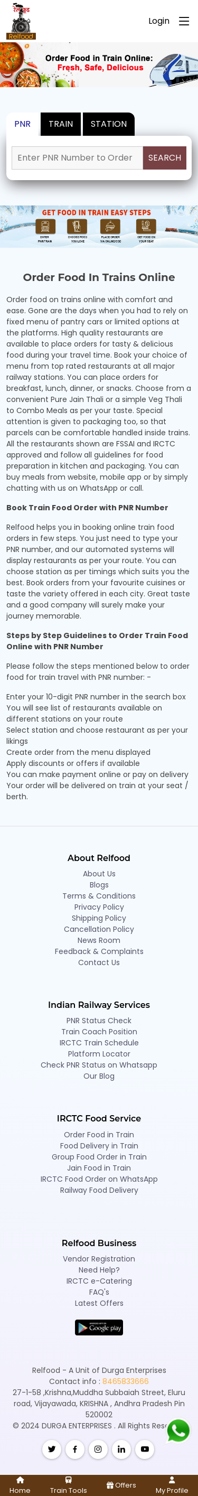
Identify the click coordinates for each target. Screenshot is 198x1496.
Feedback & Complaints (99, 951)
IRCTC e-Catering (99, 1281)
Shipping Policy (99, 918)
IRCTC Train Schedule (99, 1042)
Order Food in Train (99, 1134)
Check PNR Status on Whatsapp (99, 1065)
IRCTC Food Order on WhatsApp (99, 1179)
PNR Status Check (99, 1020)
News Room (99, 940)
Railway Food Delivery (99, 1190)
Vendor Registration (99, 1259)
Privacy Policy (99, 907)
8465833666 (125, 1381)
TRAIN (61, 124)
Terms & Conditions (99, 896)
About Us (99, 873)
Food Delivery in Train (99, 1145)
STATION (109, 124)
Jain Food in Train (99, 1168)
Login (158, 21)
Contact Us (99, 962)
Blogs (99, 885)
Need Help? (99, 1270)
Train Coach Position (99, 1031)
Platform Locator (99, 1054)
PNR (22, 124)
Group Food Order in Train (99, 1157)
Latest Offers (99, 1303)
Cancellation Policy (99, 929)
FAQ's (99, 1292)
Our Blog (99, 1076)
